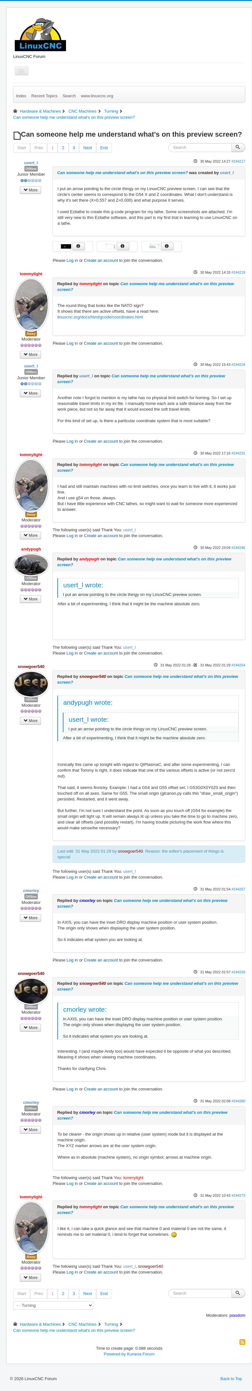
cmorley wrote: (84, 1009)
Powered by (115, 1354)
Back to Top (231, 1378)
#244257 (238, 889)
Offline (31, 169)
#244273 (238, 1195)
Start (21, 147)
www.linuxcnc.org (97, 95)
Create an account (101, 260)
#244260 (238, 1101)
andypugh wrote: (88, 702)
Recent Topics (44, 95)
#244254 (238, 665)
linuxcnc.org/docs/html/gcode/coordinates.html (100, 317)
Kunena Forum (141, 1354)
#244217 (238, 161)
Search (69, 95)
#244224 (238, 364)
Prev (38, 147)
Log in (72, 260)
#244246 (238, 548)
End (104, 147)
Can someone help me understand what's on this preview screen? (122, 172)
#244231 (238, 453)
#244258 (238, 972)
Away (31, 333)
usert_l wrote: (83, 585)
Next (87, 147)
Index (21, 95)
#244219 (238, 272)
